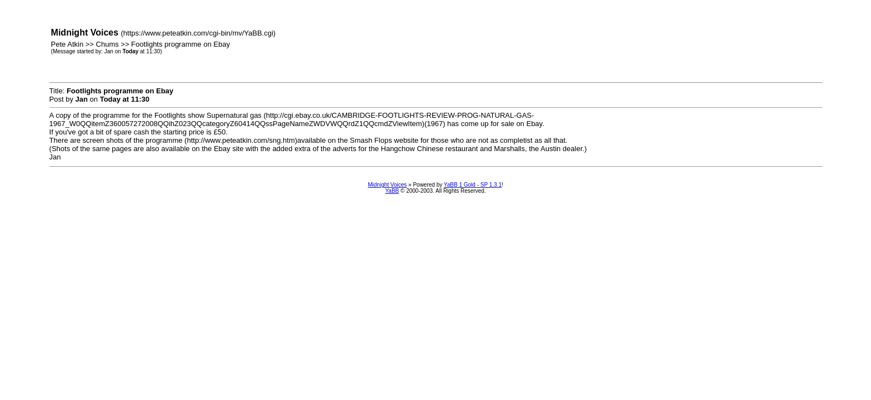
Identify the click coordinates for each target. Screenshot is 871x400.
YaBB (392, 191)
